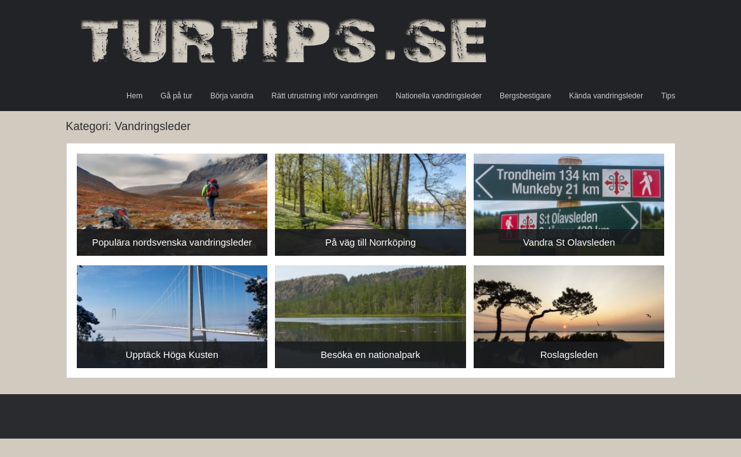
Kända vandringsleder (606, 95)
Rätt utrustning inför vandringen (325, 95)
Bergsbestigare (525, 95)
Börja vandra (231, 95)
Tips (668, 95)
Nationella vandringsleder (438, 95)
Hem (134, 95)
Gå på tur (176, 95)
